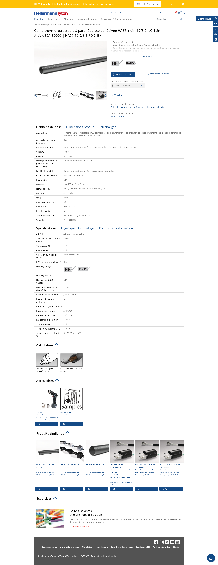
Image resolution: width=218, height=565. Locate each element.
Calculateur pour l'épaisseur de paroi (71, 362)
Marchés (68, 19)
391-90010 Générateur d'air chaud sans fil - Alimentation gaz (47, 404)
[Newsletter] (215, 23)
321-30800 (71, 402)
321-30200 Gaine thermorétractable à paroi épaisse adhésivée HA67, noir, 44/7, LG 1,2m (71, 458)
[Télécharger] (215, 34)
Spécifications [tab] (46, 228)
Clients (176, 547)
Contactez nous (49, 547)
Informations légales (69, 547)
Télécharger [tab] (107, 127)
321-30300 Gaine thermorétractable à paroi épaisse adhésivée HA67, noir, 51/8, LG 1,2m (97, 458)
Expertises (53, 19)
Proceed (172, 4)
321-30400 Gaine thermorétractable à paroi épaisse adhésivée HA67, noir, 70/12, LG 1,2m (146, 458)
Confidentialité (143, 547)
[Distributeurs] (215, 18)
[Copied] (104, 35)
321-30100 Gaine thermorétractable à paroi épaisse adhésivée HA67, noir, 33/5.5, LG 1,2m (47, 458)
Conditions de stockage (122, 547)
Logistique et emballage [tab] (78, 228)
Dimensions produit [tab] (80, 127)
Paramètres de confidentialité (105, 556)
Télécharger (118, 95)
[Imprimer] (215, 29)
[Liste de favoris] (215, 39)
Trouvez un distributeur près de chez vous (128, 81)
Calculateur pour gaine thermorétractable (47, 362)
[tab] (109, 346)
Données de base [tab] (49, 127)
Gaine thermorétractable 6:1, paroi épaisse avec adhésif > (138, 107)
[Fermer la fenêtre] (183, 4)
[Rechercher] (169, 19)
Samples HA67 (117, 116)
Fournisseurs (101, 547)
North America (147, 4)
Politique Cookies (161, 547)
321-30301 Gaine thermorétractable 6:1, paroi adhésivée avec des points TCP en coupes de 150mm (121, 463)
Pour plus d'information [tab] (116, 228)
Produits (38, 19)
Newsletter (87, 547)
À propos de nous (87, 19)
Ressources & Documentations (116, 19)
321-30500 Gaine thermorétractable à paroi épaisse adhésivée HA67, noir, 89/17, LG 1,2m (171, 458)
